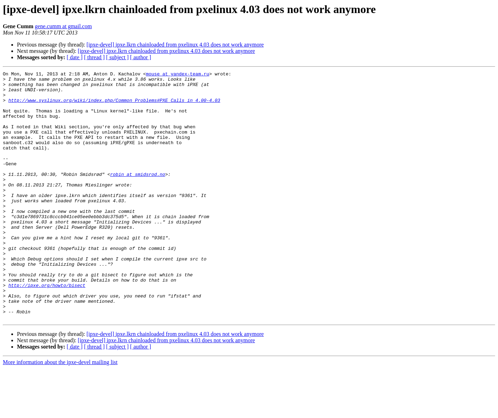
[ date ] (75, 57)
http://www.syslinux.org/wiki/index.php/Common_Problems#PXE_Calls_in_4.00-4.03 (114, 106)
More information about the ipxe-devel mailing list (60, 412)
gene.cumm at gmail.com (63, 26)
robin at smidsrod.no (137, 195)
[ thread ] (94, 57)
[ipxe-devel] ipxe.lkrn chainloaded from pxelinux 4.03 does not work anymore (175, 45)
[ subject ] (117, 57)
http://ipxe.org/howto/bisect (46, 328)
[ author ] (140, 57)
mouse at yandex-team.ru (177, 75)
